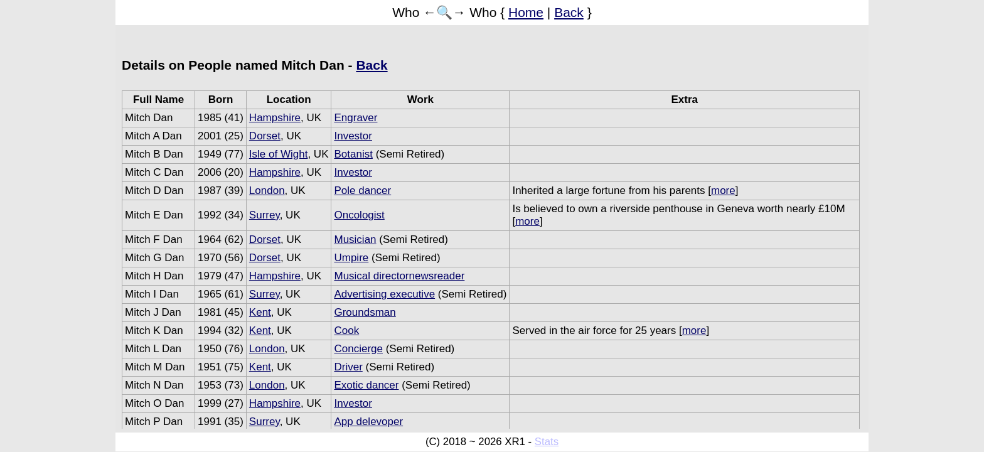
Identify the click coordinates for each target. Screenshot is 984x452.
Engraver (355, 118)
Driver (348, 367)
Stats (547, 442)
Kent (260, 312)
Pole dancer (362, 190)
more (723, 190)
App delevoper (368, 422)
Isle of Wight (278, 154)
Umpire (351, 258)
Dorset (265, 136)
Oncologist (359, 215)
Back (569, 12)
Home (525, 12)
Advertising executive (384, 294)
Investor (353, 136)
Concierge (358, 349)
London (267, 190)
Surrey (264, 215)
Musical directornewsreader (399, 276)
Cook (346, 330)
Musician (355, 239)
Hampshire (275, 118)
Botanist (353, 154)
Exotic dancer (366, 385)
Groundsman (364, 312)
